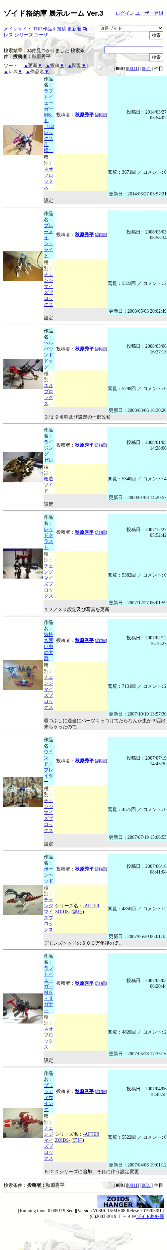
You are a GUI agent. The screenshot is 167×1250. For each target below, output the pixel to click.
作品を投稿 (54, 28)
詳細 (101, 114)
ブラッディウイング (48, 1097)
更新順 (74, 28)
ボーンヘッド (48, 875)
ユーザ (41, 34)
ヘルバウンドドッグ (48, 354)
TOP (37, 28)
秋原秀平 (84, 114)
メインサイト (18, 28)
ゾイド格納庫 (150, 1216)
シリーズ (23, 34)
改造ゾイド (48, 484)
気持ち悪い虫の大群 (48, 646)
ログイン (124, 13)
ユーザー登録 (149, 13)
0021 (146, 68)
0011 (133, 68)
